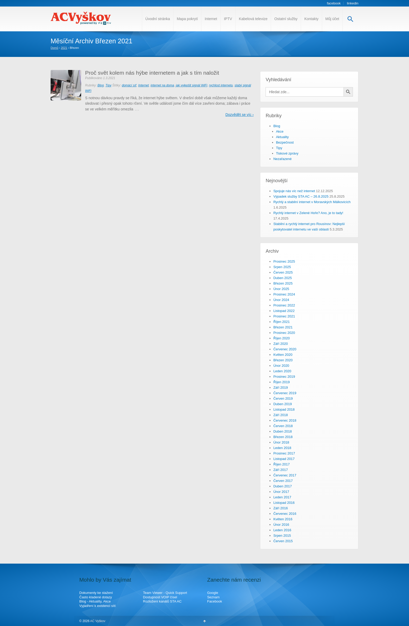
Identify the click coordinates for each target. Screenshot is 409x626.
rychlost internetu (221, 85)
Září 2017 (280, 470)
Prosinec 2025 (284, 261)
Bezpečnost (285, 142)
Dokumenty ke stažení (96, 593)
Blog (101, 85)
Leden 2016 (282, 530)
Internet (211, 19)
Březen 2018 (283, 437)
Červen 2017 (283, 481)
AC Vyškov (97, 621)
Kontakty (311, 19)
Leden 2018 (282, 448)
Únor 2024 (281, 300)
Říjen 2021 (281, 322)
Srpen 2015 (282, 536)
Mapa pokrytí (187, 19)
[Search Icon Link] (350, 19)
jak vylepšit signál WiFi (191, 85)
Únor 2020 (281, 366)
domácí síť (129, 85)
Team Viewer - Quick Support (165, 593)
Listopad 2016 (284, 503)
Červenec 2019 (284, 393)
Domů (54, 47)
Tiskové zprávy (287, 153)
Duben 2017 (282, 486)
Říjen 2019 (281, 382)
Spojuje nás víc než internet (294, 191)
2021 (64, 47)
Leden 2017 (282, 497)
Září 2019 (280, 387)
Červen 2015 (283, 541)
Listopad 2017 (284, 459)
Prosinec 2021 (284, 316)
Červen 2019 (283, 398)
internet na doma (162, 85)
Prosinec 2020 (284, 333)
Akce (280, 131)
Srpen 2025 (282, 267)
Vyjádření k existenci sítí (97, 606)
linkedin (352, 3)
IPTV (228, 19)
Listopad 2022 (284, 311)
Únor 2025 (281, 289)
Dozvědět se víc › (239, 115)
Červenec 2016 (284, 514)
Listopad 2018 (284, 409)
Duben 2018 (282, 431)
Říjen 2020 (281, 338)
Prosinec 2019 (284, 377)
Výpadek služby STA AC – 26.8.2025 (301, 196)
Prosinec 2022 (284, 305)
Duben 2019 (282, 404)
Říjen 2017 (281, 464)
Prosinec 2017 (284, 453)
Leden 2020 (282, 371)
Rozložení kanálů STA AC (162, 601)
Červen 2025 (283, 272)
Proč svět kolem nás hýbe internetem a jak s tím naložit (152, 73)
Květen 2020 (282, 355)
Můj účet (332, 19)
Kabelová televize (253, 19)
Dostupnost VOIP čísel (160, 597)
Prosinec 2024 (284, 294)
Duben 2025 (282, 278)
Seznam (213, 597)
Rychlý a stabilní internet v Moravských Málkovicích (312, 202)
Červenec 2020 (284, 349)
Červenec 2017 (284, 475)
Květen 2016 (282, 519)
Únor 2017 (281, 492)
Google (212, 593)
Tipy (108, 85)
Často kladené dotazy (95, 597)
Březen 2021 (283, 327)
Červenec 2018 (284, 420)
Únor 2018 (281, 442)
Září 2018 (280, 415)
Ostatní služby (286, 19)
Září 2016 (280, 508)
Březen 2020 (283, 360)
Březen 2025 (283, 283)
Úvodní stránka (157, 19)
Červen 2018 (283, 426)
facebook (334, 3)
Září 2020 (280, 344)
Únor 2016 (281, 525)
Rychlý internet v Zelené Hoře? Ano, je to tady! (308, 213)
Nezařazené (282, 159)
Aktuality (282, 137)
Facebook (214, 601)
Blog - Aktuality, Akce (95, 601)
